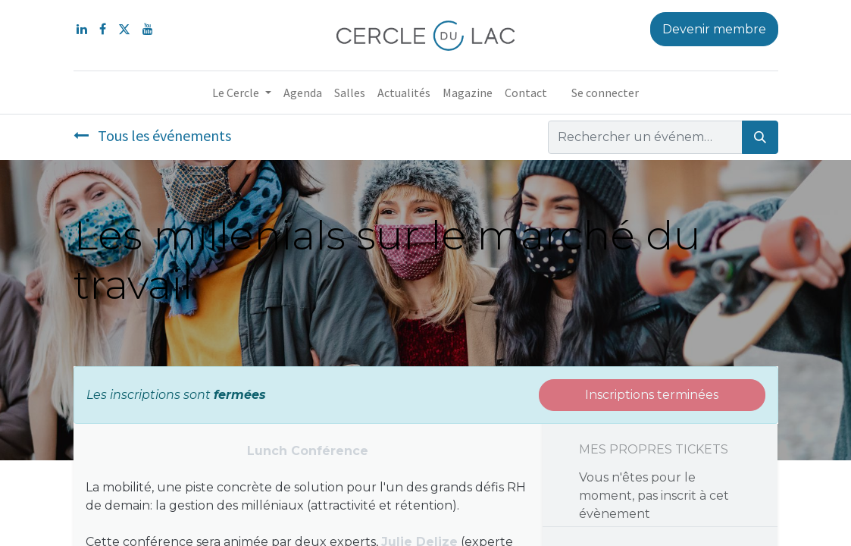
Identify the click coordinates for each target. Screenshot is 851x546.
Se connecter (605, 92)
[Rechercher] (760, 137)
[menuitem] (302, 92)
